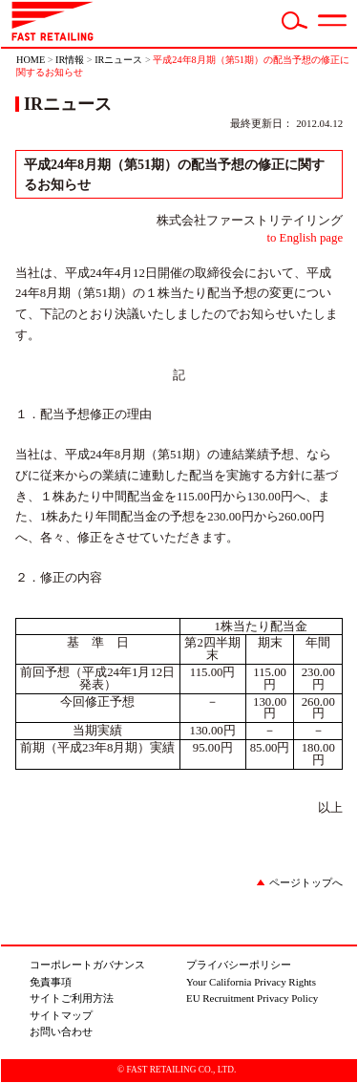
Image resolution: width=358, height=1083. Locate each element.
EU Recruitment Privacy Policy (252, 998)
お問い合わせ (61, 1031)
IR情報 (69, 59)
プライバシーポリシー (238, 964)
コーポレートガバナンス (87, 964)
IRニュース (118, 59)
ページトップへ (306, 882)
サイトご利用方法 (72, 998)
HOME (30, 59)
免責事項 (51, 981)
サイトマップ (61, 1015)
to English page (304, 237)
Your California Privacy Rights (251, 981)
